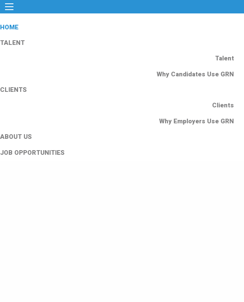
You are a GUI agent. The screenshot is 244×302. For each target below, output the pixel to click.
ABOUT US (16, 136)
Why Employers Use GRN (196, 121)
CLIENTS (13, 89)
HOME (9, 27)
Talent (224, 58)
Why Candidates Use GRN (195, 74)
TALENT (12, 42)
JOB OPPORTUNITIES (32, 152)
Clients (223, 105)
